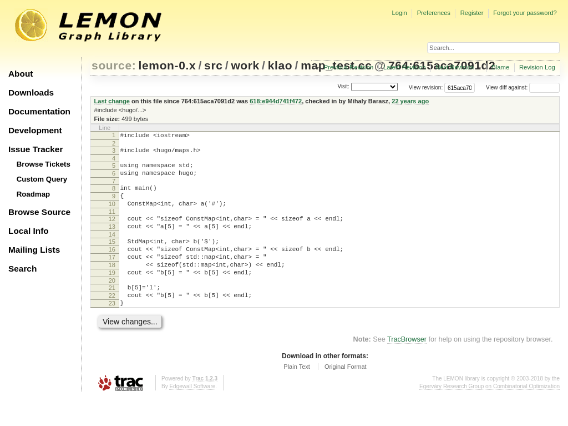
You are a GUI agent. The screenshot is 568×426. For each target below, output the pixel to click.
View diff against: (523, 87)
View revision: (426, 87)
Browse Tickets (43, 164)
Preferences (433, 12)
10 (112, 214)
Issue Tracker (35, 149)
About (20, 73)
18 (112, 285)
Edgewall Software (192, 415)
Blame (500, 67)
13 (112, 240)
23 (112, 330)
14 (112, 249)
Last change (112, 101)
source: (114, 65)
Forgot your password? (524, 12)
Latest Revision (404, 67)
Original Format (345, 395)
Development (35, 130)
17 (112, 275)
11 (112, 223)
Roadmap (33, 194)
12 (112, 230)
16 (112, 266)
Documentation (39, 111)
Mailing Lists (34, 249)
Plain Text (296, 395)
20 (112, 303)
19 (112, 294)
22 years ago (410, 101)
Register (472, 12)
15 (112, 256)
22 (112, 320)
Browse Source (39, 212)
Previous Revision (349, 67)
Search (22, 268)
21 (112, 311)
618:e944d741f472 (276, 101)
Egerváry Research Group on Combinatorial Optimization (489, 415)
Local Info (28, 230)
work (245, 65)
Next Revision (454, 67)
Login (399, 12)
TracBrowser (407, 368)
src (213, 65)
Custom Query (42, 179)
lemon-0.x (167, 65)
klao (280, 65)
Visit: (343, 87)
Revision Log (537, 67)
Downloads (31, 92)
